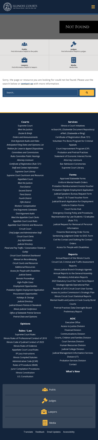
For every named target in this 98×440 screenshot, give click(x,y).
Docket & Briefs (25, 133)
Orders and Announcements (25, 137)
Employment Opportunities (25, 286)
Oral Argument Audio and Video (25, 141)
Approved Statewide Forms (73, 178)
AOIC (73, 318)
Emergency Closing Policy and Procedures (73, 212)
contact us (27, 83)
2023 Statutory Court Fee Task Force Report (73, 281)
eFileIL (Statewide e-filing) (73, 133)
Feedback (39, 431)
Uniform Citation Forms (73, 205)
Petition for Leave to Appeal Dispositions (25, 148)
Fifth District (25, 202)
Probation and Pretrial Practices (73, 152)
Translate (28, 431)
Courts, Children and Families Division (73, 337)
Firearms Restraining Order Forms (73, 232)
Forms (72, 174)
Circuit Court (25, 228)
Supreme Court (25, 125)
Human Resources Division (73, 345)
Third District (25, 194)
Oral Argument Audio (25, 213)
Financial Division (73, 330)
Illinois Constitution (25, 372)
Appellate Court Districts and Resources (25, 225)
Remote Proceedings (25, 278)
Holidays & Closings (25, 297)
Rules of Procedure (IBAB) (25, 365)
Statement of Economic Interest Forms (72, 156)
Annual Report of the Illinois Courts (73, 258)
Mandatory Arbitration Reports (73, 277)
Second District (25, 190)
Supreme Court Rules (25, 334)
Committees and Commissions (25, 152)
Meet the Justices (25, 129)
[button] (93, 7)
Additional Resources (25, 267)
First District (25, 186)
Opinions (25, 323)
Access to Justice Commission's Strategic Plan (72, 292)
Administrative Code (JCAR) (25, 361)
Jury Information (25, 240)
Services (72, 121)
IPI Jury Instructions (25, 353)
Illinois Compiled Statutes (25, 357)
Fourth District (25, 198)
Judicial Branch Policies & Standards (25, 305)
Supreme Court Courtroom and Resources (25, 175)
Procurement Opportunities (25, 293)
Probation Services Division (73, 360)
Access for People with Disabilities (25, 270)
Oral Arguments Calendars (25, 209)
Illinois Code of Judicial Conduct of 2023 (25, 342)
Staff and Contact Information (25, 167)
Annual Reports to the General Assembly (72, 273)
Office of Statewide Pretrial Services (25, 312)
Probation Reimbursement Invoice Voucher (73, 186)
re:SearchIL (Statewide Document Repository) (72, 129)
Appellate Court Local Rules (25, 221)
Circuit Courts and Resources (25, 263)
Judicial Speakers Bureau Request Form (73, 193)
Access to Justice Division (73, 326)
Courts (25, 121)
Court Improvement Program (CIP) (72, 148)
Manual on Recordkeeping (25, 259)
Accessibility (69, 431)
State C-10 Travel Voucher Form (73, 197)
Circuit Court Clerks (25, 236)
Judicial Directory (25, 244)
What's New (73, 371)
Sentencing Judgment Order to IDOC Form (73, 235)
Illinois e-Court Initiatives (73, 125)
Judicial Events (25, 274)
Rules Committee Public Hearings (25, 156)
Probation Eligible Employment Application (25, 289)
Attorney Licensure (25, 160)
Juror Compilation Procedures (25, 368)
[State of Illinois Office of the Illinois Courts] (20, 7)
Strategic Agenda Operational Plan (72, 284)
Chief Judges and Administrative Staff (25, 232)
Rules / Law (25, 330)
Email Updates (54, 431)
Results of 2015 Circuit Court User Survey (73, 288)
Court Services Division (73, 341)
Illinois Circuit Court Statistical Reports (72, 296)
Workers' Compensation (25, 205)
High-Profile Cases (25, 282)
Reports (72, 254)
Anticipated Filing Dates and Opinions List (25, 144)
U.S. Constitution (25, 376)
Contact (73, 364)
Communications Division (73, 333)
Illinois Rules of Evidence (25, 346)
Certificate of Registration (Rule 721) (25, 163)
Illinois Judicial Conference (25, 309)
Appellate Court (25, 179)
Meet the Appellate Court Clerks (25, 217)
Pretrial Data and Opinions (25, 316)
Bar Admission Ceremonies (73, 163)
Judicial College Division (73, 349)
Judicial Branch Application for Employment (72, 201)
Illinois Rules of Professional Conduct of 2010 (25, 338)
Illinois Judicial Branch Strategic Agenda (73, 269)
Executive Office (72, 322)
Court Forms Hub (73, 209)
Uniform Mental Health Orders (73, 182)
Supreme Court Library (25, 171)
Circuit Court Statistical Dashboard (25, 255)
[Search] (41, 92)
